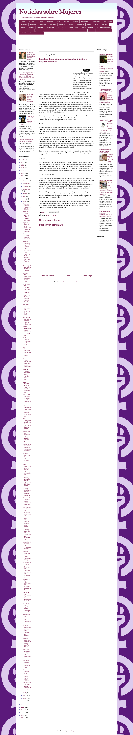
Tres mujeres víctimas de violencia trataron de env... (27, 511)
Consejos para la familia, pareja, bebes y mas (105, 151)
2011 (23, 718)
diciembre (26, 181)
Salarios (108, 30)
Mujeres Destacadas (87, 27)
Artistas (23, 21)
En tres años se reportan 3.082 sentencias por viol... (27, 608)
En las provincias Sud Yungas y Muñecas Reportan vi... (26, 258)
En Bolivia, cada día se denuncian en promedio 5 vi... (27, 534)
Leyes (96, 24)
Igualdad (71, 24)
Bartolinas (31, 21)
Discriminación (108, 21)
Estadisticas (43, 24)
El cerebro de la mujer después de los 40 (27, 236)
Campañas (40, 21)
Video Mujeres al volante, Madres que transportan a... (27, 469)
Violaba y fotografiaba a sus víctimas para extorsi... (27, 523)
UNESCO (23, 33)
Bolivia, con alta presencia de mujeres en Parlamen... (27, 572)
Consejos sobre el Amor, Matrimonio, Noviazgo (106, 90)
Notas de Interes (62, 30)
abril (24, 693)
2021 (23, 168)
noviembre (26, 183)
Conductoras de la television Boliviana (106, 53)
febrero (25, 698)
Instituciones (80, 24)
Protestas (100, 30)
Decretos (66, 21)
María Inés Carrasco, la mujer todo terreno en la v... (26, 654)
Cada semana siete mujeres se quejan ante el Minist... (27, 675)
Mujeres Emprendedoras (103, 27)
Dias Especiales (96, 21)
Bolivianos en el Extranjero (105, 212)
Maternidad (40, 27)
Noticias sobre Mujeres (50, 11)
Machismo (104, 24)
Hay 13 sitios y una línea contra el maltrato (27, 268)
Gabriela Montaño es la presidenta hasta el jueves (31, 56)
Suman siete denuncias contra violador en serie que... (27, 501)
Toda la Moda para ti (106, 120)
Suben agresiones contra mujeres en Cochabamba (27, 331)
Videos (31, 33)
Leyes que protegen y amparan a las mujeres (26, 140)
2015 (23, 707)
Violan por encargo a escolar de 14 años (27, 206)
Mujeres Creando (73, 27)
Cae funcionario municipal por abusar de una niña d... (27, 351)
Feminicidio (53, 24)
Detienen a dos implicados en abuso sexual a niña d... (27, 277)
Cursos (58, 21)
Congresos (50, 21)
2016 (23, 704)
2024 (23, 159)
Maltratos (31, 27)
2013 (23, 712)
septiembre (26, 189)
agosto (25, 193)
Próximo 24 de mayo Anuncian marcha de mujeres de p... (27, 399)
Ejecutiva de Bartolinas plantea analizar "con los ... (27, 298)
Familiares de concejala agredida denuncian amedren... (27, 447)
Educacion (24, 24)
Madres (23, 27)
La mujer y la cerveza (27, 563)
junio (24, 199)
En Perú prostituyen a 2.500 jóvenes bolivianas (27, 492)
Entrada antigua (87, 276)
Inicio (68, 276)
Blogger (73, 731)
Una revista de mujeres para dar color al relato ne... (27, 321)
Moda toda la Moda (106, 180)
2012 (23, 715)
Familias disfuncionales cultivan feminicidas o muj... (27, 556)
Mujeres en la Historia (27, 30)
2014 (23, 710)
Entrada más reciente (47, 276)
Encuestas (33, 24)
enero (25, 701)
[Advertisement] (66, 42)
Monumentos (50, 27)
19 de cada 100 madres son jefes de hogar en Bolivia (26, 288)
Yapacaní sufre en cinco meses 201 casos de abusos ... (27, 227)
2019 (23, 173)
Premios (91, 30)
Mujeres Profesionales (42, 30)
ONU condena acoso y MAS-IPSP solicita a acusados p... (27, 387)
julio (24, 196)
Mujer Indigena (61, 27)
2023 (23, 162)
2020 (23, 170)
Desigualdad (84, 21)
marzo (25, 695)
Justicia (89, 24)
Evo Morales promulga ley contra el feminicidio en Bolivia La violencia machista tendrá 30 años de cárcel (27, 76)
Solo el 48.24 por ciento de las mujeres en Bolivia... (27, 686)
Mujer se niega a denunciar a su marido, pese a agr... (26, 374)
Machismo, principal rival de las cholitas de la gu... (27, 341)
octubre (25, 186)
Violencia (39, 33)
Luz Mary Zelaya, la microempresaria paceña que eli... (27, 643)
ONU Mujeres (74, 30)
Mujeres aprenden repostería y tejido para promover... (27, 246)
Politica (84, 30)
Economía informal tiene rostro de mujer (26, 664)
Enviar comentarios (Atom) (71, 282)
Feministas (62, 24)
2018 (23, 176)
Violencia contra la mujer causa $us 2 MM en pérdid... (26, 482)
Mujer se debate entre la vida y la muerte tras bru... (26, 216)
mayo (25, 201)
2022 (23, 165)
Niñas (53, 30)
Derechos (75, 21)
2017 (23, 178)
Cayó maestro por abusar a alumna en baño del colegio (27, 362)
